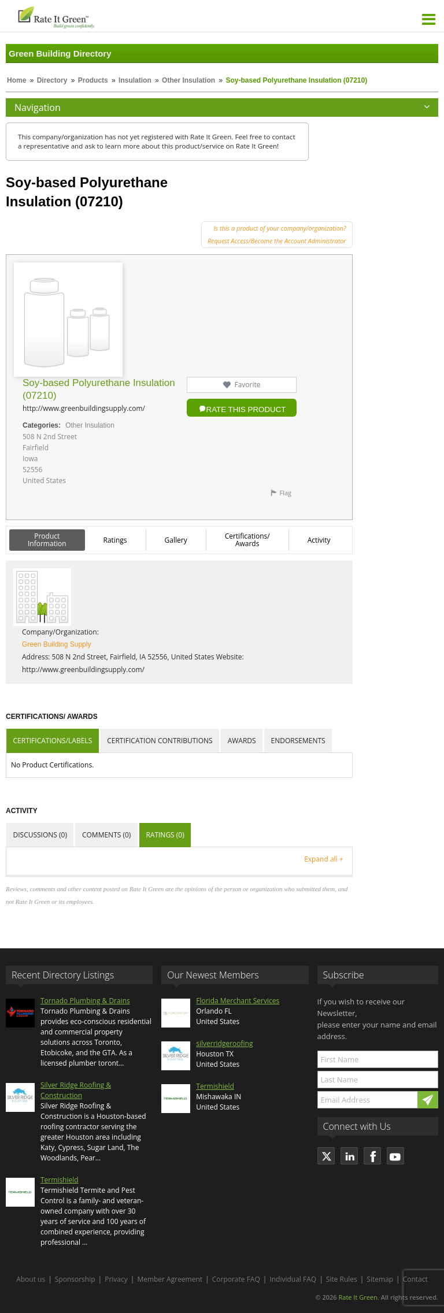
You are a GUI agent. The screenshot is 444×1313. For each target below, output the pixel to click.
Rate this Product (246, 409)
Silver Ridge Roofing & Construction (75, 1090)
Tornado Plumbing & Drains (85, 1001)
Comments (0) (106, 835)
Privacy (116, 1279)
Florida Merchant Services (237, 1001)
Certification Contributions (159, 740)
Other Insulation (188, 80)
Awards (242, 740)
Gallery (176, 540)
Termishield (59, 1180)
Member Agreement (169, 1279)
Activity (319, 540)
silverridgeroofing (224, 1043)
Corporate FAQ (236, 1279)
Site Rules (341, 1279)
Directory (52, 80)
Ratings (115, 540)
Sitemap (380, 1279)
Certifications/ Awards (247, 539)
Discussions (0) (40, 835)
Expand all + (323, 859)
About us (30, 1279)
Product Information (47, 539)
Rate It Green (357, 1297)
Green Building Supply (56, 644)
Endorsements (298, 740)
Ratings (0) (165, 835)
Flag (285, 492)
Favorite (247, 385)
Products (93, 80)
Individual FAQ (292, 1279)
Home (16, 80)
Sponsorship (75, 1279)
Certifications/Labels (52, 740)
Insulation (135, 80)
